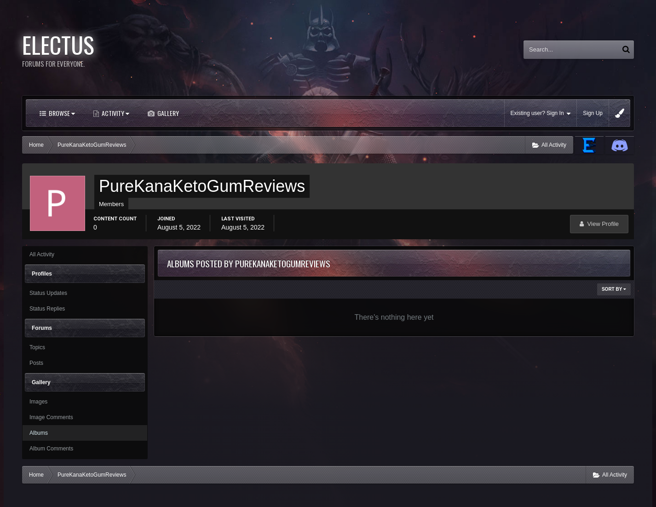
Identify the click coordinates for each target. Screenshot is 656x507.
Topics (37, 347)
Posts (36, 363)
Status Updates (48, 293)
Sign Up (593, 113)
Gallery (167, 113)
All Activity (41, 254)
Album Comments (51, 448)
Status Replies (47, 308)
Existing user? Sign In (541, 113)
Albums (38, 433)
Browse (61, 113)
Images (38, 401)
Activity (114, 113)
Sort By (614, 289)
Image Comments (51, 417)
